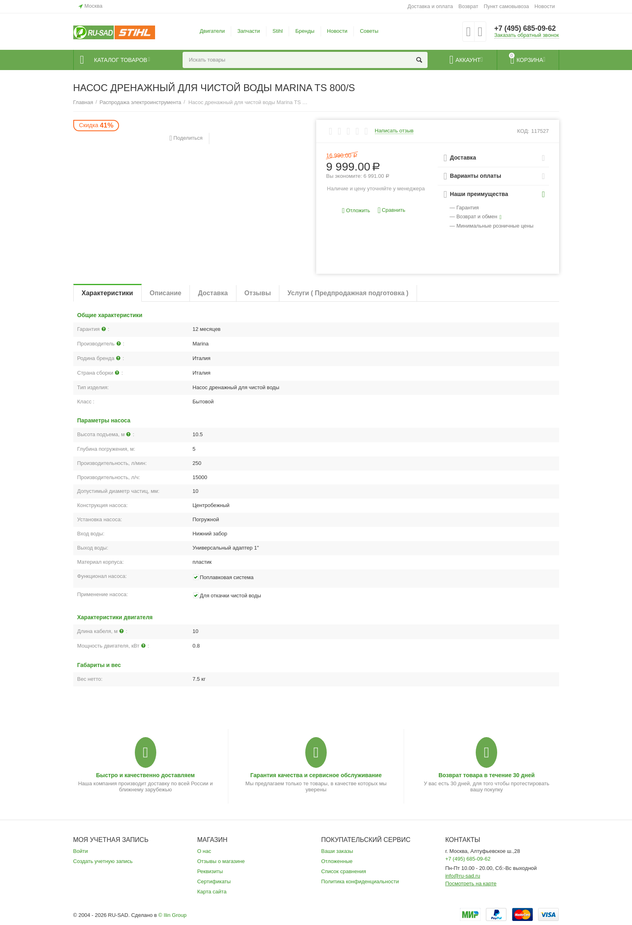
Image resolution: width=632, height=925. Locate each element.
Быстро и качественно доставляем (145, 775)
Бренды (304, 31)
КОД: (523, 131)
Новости (544, 6)
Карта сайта (212, 892)
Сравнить (391, 210)
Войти (80, 851)
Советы (369, 31)
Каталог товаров (122, 60)
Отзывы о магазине (221, 861)
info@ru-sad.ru (462, 876)
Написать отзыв (394, 131)
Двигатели (212, 31)
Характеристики (107, 293)
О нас (204, 851)
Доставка (213, 293)
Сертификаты (214, 881)
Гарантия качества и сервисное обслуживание (315, 775)
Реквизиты (210, 871)
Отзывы (258, 293)
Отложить (356, 210)
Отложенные (337, 861)
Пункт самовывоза (506, 6)
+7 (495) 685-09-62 (525, 28)
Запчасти (248, 31)
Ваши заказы (337, 851)
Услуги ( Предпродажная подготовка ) (348, 293)
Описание (165, 293)
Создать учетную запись (103, 861)
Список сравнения (343, 871)
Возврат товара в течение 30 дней (486, 775)
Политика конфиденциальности (360, 881)
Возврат (468, 6)
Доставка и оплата (430, 6)
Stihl (277, 31)
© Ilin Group (172, 915)
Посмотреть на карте (471, 883)
